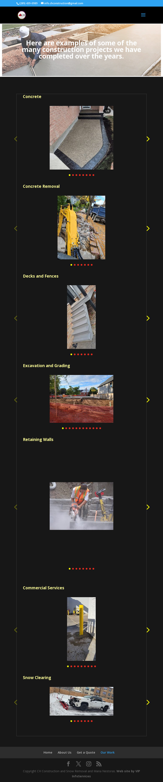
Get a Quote (86, 752)
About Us (64, 752)
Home (48, 752)
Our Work (108, 752)
